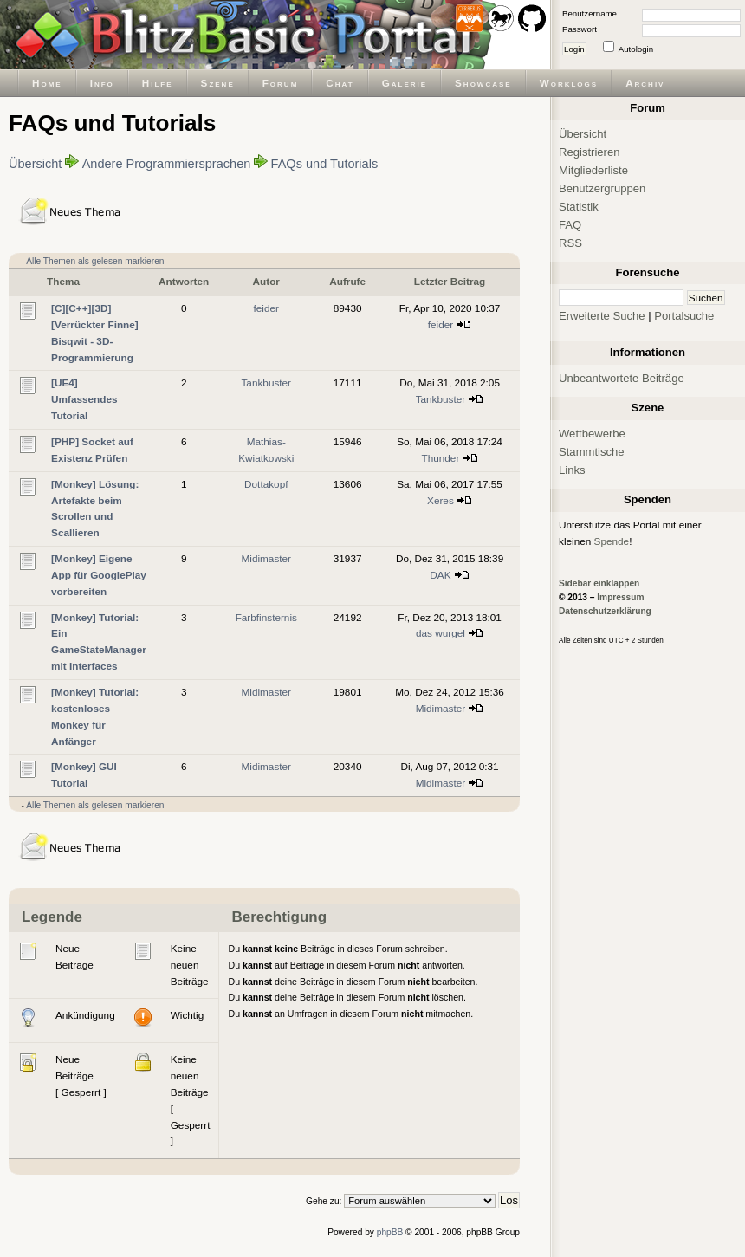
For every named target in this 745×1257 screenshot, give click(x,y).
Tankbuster (266, 382)
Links (572, 469)
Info (102, 82)
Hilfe (157, 82)
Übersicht (35, 164)
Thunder (441, 457)
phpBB (390, 1232)
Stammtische (592, 451)
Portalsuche (684, 315)
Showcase (483, 82)
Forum (280, 82)
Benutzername (589, 13)
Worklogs (569, 82)
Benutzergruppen (602, 188)
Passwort (579, 29)
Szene (218, 82)
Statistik (579, 206)
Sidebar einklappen (599, 583)
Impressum (620, 597)
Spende (612, 541)
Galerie (404, 82)
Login (574, 49)
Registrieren (589, 152)
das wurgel (440, 632)
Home (47, 82)
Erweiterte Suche (602, 315)
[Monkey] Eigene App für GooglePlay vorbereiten (98, 575)
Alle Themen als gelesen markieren (95, 261)
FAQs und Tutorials (325, 164)
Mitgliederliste (593, 170)
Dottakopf (266, 483)
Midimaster (267, 558)
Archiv (644, 82)
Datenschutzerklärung (605, 611)
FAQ (570, 224)
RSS (570, 242)
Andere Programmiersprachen (166, 164)
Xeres (440, 500)
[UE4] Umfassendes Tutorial (84, 399)
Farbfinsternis (266, 617)
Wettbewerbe (592, 433)
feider (266, 308)
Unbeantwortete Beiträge (621, 378)
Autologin (636, 49)
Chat (339, 82)
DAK (440, 574)
